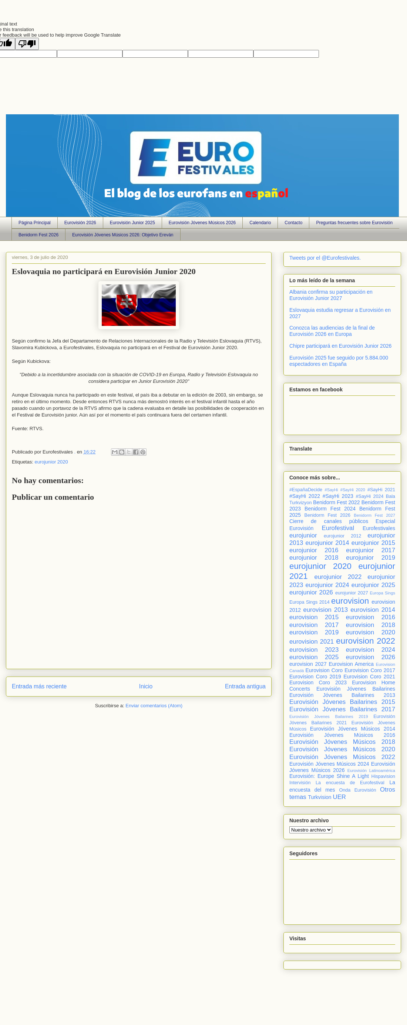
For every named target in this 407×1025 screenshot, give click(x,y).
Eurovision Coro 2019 (315, 677)
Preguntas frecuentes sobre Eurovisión (354, 222)
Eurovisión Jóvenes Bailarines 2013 (342, 695)
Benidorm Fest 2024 (330, 509)
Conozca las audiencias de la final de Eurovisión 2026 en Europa (332, 331)
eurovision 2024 (370, 649)
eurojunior (303, 535)
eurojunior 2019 (370, 557)
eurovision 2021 (311, 641)
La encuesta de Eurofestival (350, 782)
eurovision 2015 (314, 617)
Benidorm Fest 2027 (374, 515)
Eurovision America (351, 664)
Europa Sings (382, 593)
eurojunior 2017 (370, 550)
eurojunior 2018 (314, 557)
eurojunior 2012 (342, 536)
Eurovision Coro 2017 (369, 670)
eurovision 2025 (314, 657)
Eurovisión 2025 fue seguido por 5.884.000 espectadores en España (338, 361)
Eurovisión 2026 (80, 222)
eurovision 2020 (370, 632)
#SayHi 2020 (352, 490)
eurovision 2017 (314, 624)
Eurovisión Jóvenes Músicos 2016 (342, 735)
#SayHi (331, 490)
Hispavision (383, 776)
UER (339, 796)
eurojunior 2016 (314, 550)
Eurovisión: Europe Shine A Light (329, 776)
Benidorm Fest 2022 (336, 502)
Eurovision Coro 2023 (318, 682)
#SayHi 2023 (338, 496)
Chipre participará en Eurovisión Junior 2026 (340, 346)
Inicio (145, 686)
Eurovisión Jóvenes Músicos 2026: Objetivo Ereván (122, 234)
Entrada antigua (245, 686)
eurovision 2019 (314, 632)
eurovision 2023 (314, 649)
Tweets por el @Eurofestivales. (325, 258)
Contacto (293, 222)
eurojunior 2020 (51, 462)
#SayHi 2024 (370, 496)
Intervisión (299, 782)
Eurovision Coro (324, 670)
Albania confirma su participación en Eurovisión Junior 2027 (331, 295)
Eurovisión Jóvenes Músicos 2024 (329, 764)
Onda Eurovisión (357, 790)
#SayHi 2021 (381, 489)
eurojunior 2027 (351, 593)
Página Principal (34, 222)
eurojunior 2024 (327, 585)
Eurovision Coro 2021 (369, 677)
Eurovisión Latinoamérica (371, 770)
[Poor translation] (27, 44)
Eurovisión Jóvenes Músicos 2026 (202, 222)
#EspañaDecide (305, 489)
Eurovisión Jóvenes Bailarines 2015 (342, 701)
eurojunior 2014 (327, 542)
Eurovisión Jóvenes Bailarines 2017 (342, 709)
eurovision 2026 (370, 657)
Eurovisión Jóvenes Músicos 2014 (352, 729)
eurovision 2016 (370, 617)
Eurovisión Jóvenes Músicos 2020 (342, 749)
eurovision (350, 601)
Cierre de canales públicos (328, 521)
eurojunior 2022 (337, 576)
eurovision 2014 (372, 609)
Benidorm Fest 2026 (38, 234)
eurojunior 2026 (311, 592)
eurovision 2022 (365, 640)
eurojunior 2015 (373, 542)
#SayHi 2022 (304, 496)
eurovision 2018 (370, 624)
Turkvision (319, 797)
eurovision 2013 (325, 609)
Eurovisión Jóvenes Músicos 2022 (342, 757)
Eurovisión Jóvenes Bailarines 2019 (328, 716)
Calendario (260, 222)
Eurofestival (338, 528)
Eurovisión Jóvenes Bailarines (355, 689)
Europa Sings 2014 (309, 602)
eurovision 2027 (308, 664)
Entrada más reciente (39, 686)
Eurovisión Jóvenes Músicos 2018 (342, 741)
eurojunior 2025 (373, 585)
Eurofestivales (379, 528)
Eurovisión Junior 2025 (132, 222)
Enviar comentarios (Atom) (153, 705)
